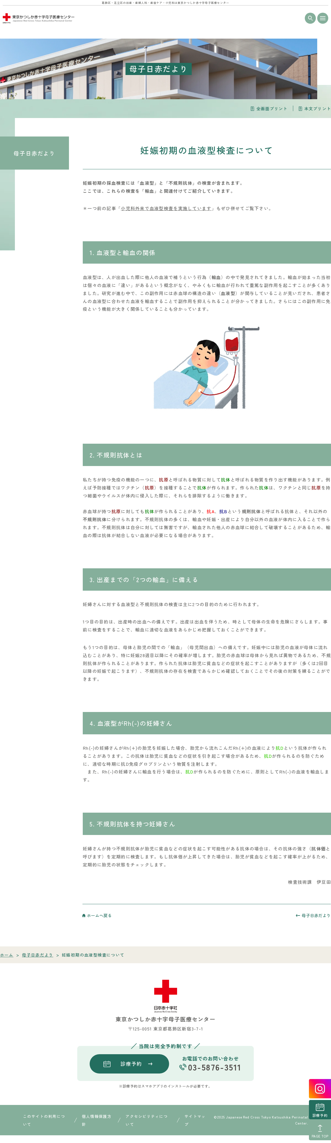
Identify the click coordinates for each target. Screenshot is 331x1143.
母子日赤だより (34, 153)
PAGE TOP (320, 1136)
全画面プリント (271, 108)
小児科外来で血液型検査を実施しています (166, 208)
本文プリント (317, 108)
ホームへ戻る (99, 915)
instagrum (320, 1088)
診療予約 (320, 1115)
